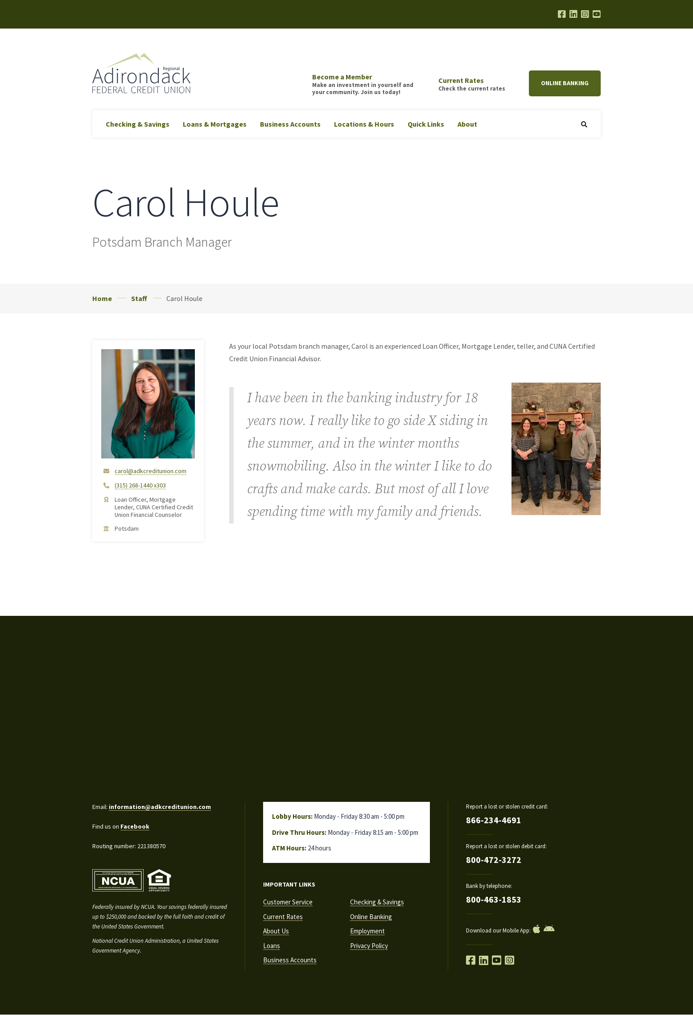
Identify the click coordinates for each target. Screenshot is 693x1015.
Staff (139, 298)
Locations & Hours (364, 124)
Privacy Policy (369, 945)
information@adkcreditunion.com (160, 807)
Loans (271, 945)
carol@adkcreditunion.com (150, 471)
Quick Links (426, 124)
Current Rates (283, 916)
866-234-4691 (493, 819)
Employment (367, 931)
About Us (276, 931)
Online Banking (565, 83)
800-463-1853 (493, 899)
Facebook (134, 826)
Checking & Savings (137, 124)
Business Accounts (290, 124)
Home (102, 298)
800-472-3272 (493, 859)
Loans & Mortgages (215, 124)
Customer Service (288, 902)
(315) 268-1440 (140, 485)
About (467, 124)
